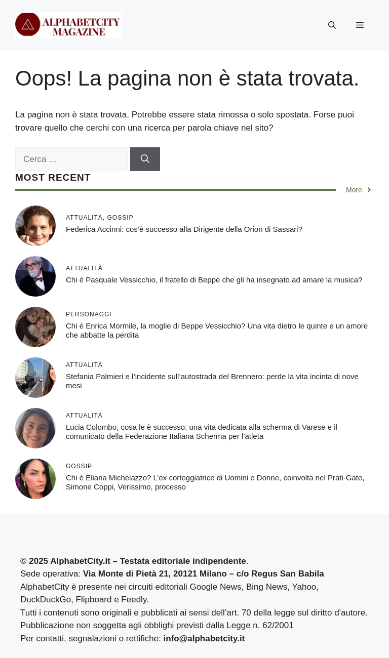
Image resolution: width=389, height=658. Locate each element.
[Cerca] (145, 159)
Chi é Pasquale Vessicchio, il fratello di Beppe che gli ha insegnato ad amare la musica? (214, 279)
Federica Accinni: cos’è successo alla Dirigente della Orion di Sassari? (184, 229)
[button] (332, 25)
